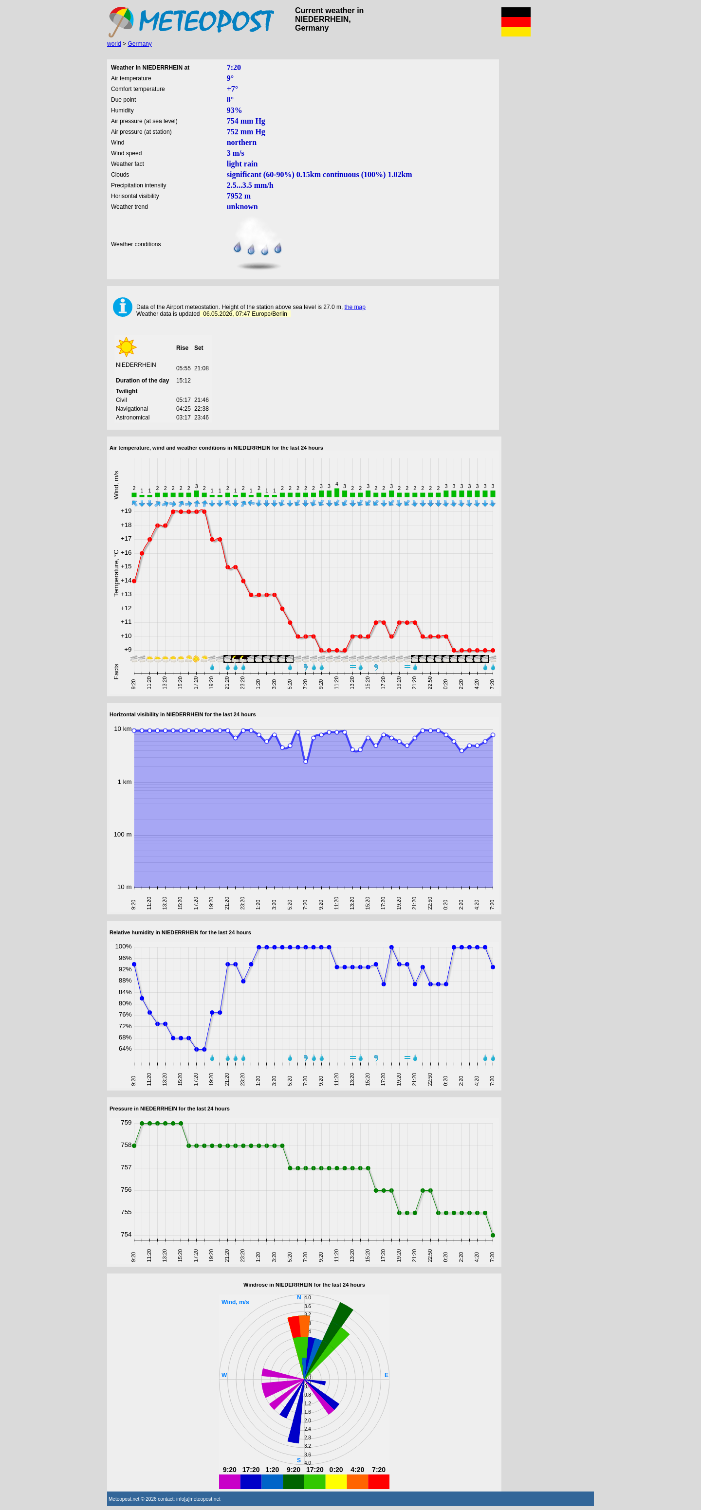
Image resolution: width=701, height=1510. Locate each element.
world (114, 43)
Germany (139, 43)
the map (355, 307)
